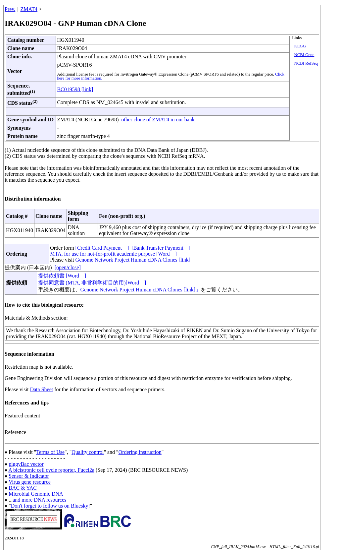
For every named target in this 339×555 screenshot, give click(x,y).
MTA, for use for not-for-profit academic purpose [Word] (113, 254)
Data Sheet (41, 389)
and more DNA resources (39, 500)
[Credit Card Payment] (102, 248)
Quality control (88, 452)
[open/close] (68, 267)
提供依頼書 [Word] (62, 275)
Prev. (10, 9)
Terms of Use (50, 452)
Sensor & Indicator (29, 476)
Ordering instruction (140, 452)
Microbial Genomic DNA (36, 494)
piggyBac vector (26, 464)
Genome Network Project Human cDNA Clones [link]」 (140, 289)
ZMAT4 (29, 9)
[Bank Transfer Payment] (160, 248)
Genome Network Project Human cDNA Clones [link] (132, 260)
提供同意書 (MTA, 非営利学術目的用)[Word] (92, 282)
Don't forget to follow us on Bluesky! (50, 506)
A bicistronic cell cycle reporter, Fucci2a (51, 470)
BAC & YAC (23, 488)
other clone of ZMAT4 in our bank (157, 119)
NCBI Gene (304, 54)
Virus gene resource (30, 482)
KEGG (300, 46)
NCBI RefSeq (306, 63)
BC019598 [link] (75, 89)
